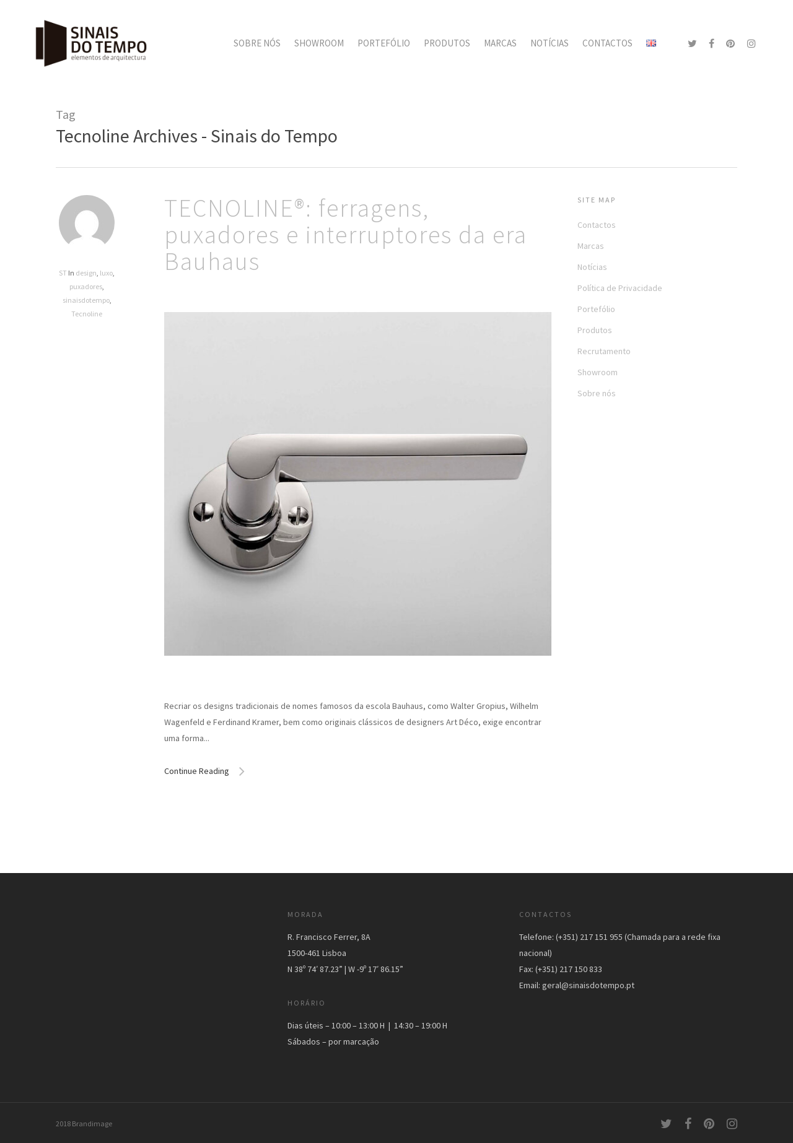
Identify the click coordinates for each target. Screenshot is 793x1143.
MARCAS (500, 43)
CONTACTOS (607, 43)
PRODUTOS (447, 43)
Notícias (592, 266)
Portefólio (596, 309)
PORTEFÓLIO (383, 43)
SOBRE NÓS (257, 43)
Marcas (590, 245)
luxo (106, 272)
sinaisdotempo (86, 300)
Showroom (597, 372)
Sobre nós (596, 393)
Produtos (594, 330)
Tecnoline (86, 313)
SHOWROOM (319, 43)
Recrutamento (604, 351)
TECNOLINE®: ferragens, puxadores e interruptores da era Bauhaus (345, 235)
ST (63, 272)
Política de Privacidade (619, 287)
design (86, 272)
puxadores (85, 286)
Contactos (596, 224)
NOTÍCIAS (549, 43)
